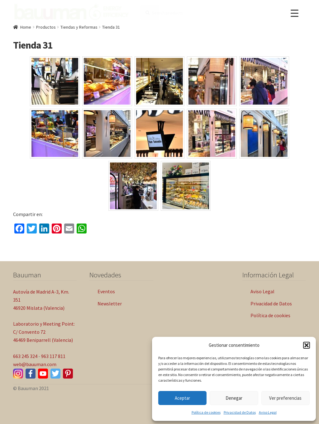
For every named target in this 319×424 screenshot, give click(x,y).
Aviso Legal (268, 412)
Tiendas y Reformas (79, 27)
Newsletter (110, 303)
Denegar (234, 398)
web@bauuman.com (34, 364)
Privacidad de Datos (240, 412)
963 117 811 (53, 356)
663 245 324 (25, 356)
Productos (46, 27)
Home (25, 27)
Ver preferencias (285, 398)
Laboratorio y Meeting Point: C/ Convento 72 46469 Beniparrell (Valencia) (44, 332)
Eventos (106, 291)
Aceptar (182, 398)
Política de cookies (206, 412)
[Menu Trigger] (294, 13)
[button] (306, 345)
